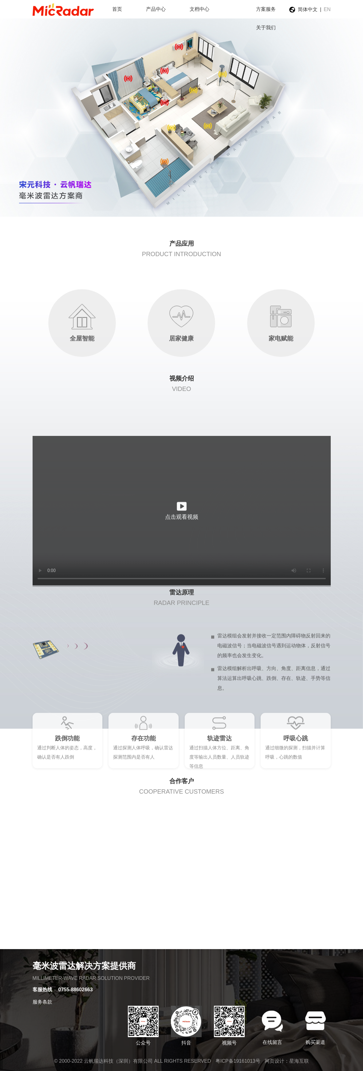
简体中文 (308, 9)
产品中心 (156, 9)
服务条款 (42, 1002)
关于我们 (266, 27)
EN (327, 9)
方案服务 (266, 9)
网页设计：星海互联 (287, 1061)
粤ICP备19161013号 (237, 1061)
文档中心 (199, 9)
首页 (117, 9)
